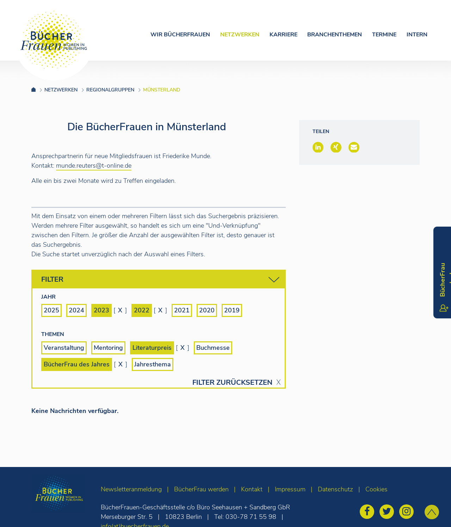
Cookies (376, 489)
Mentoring (108, 347)
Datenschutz (335, 489)
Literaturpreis (152, 347)
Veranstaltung (64, 347)
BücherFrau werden (201, 489)
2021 (182, 310)
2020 (207, 310)
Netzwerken (239, 34)
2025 (51, 310)
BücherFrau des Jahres (77, 364)
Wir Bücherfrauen (180, 34)
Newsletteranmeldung (131, 489)
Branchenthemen (334, 34)
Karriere (283, 34)
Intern (417, 34)
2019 (232, 310)
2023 (101, 310)
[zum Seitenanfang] (432, 512)
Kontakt (251, 489)
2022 (141, 310)
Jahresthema (152, 364)
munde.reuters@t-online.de (93, 165)
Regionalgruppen (110, 89)
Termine (384, 34)
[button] (318, 147)
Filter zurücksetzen (232, 382)
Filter (160, 279)
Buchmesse (213, 347)
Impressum (290, 489)
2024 (76, 310)
